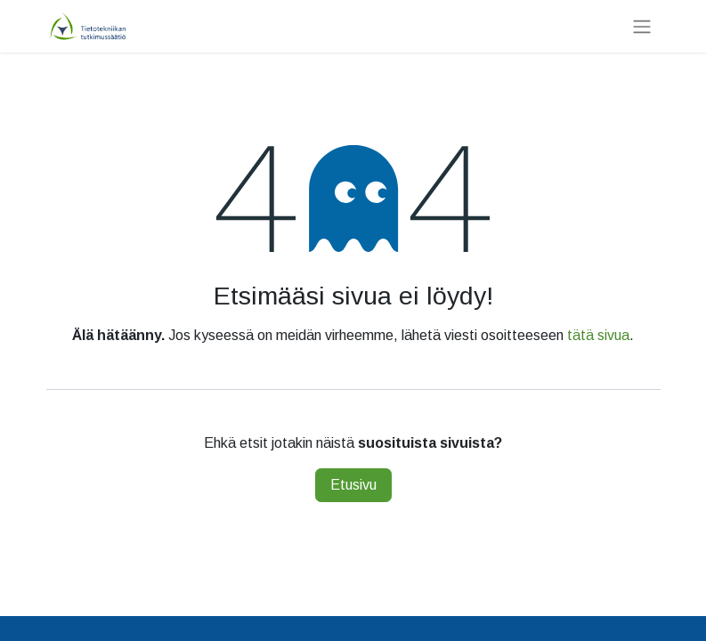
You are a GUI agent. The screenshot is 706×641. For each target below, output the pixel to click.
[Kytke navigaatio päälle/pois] (642, 26)
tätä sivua (598, 335)
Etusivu (353, 484)
